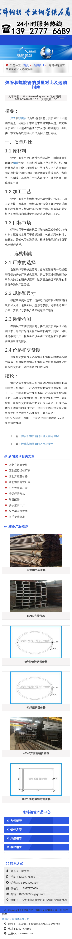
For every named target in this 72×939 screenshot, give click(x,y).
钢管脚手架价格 (36, 570)
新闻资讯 (38, 65)
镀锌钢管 (16, 847)
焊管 (13, 118)
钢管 (15, 162)
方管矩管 (16, 820)
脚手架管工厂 (17, 505)
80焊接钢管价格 (36, 707)
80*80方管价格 (36, 615)
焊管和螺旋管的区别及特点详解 (40, 436)
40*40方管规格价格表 (36, 753)
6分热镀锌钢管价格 (36, 661)
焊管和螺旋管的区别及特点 (37, 443)
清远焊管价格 (17, 493)
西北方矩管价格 (18, 464)
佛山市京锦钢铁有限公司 (15, 919)
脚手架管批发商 (18, 511)
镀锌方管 (16, 829)
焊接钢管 (16, 838)
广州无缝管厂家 (18, 487)
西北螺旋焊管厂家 (19, 470)
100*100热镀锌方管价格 (36, 799)
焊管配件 (14, 499)
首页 (26, 65)
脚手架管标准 (17, 516)
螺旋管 (22, 118)
